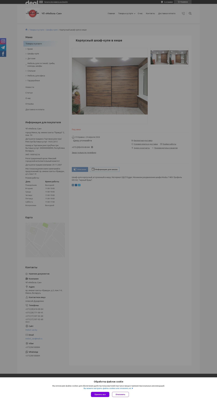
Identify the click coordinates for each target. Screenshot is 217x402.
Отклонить (120, 394)
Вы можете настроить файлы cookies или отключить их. (107, 388)
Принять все (100, 394)
